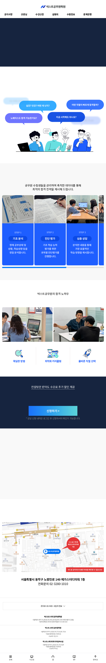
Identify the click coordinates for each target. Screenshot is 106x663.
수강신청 (39, 14)
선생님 (24, 14)
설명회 (55, 14)
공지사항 (8, 14)
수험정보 (71, 14)
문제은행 (87, 14)
